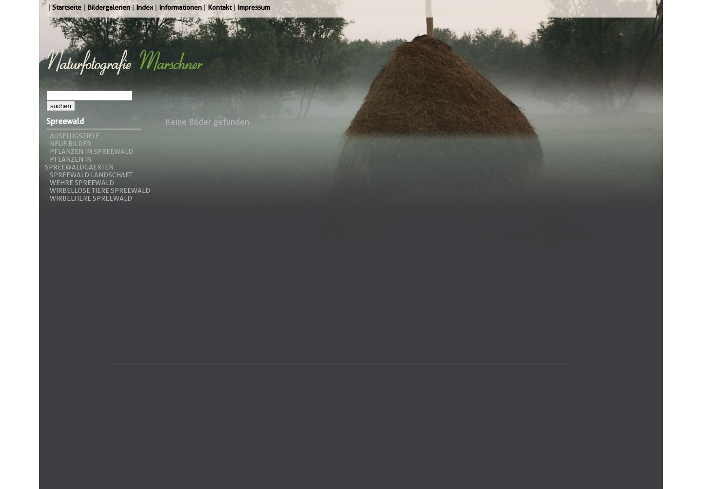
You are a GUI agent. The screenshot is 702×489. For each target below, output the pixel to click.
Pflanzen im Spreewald (91, 151)
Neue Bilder (70, 144)
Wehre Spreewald (82, 183)
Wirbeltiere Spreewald (91, 198)
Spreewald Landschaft (91, 175)
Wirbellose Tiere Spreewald (100, 190)
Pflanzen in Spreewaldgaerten (79, 163)
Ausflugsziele (74, 136)
